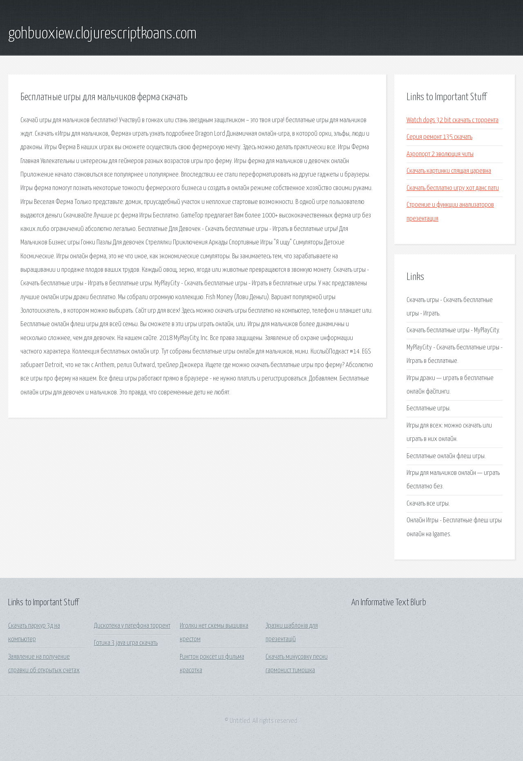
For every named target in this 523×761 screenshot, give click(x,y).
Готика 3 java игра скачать (126, 643)
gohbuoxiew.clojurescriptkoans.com (102, 34)
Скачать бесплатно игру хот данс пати (453, 188)
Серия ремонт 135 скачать (439, 137)
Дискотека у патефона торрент (132, 625)
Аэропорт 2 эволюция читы (440, 154)
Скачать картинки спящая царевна (449, 171)
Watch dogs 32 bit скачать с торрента (452, 120)
